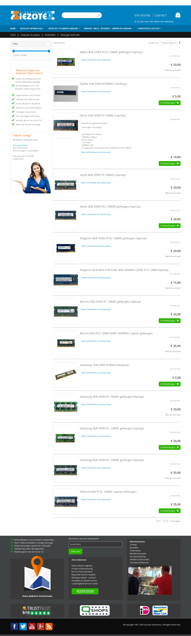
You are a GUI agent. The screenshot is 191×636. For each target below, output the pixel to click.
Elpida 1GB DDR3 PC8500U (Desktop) (103, 83)
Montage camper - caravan (84, 577)
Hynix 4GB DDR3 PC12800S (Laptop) (102, 175)
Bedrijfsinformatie (138, 553)
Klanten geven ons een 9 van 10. (29, 551)
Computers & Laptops (30, 34)
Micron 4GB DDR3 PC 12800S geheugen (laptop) (110, 301)
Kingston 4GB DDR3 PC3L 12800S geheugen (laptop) (113, 238)
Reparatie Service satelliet (83, 574)
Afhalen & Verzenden (139, 559)
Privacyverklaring (137, 556)
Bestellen (134, 547)
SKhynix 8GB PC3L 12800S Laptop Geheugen (108, 491)
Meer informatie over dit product (96, 59)
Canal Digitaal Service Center (85, 583)
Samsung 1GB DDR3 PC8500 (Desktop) (104, 365)
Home (13, 34)
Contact (133, 544)
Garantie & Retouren (139, 562)
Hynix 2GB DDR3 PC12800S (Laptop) (102, 115)
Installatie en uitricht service (84, 580)
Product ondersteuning (82, 568)
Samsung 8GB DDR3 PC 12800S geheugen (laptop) (112, 460)
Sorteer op (153, 42)
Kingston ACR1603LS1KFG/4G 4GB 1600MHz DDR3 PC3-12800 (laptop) (124, 270)
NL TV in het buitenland (82, 571)
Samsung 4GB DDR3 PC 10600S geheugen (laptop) (112, 396)
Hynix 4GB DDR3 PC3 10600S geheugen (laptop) (110, 206)
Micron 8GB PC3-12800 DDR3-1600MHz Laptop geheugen (116, 333)
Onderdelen (50, 34)
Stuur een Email (20, 145)
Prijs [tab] (15, 43)
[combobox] (82, 15)
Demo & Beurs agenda (82, 565)
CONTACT (160, 15)
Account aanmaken (172, 2)
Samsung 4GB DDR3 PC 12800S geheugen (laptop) (112, 428)
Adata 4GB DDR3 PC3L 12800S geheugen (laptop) (111, 52)
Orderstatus (135, 550)
